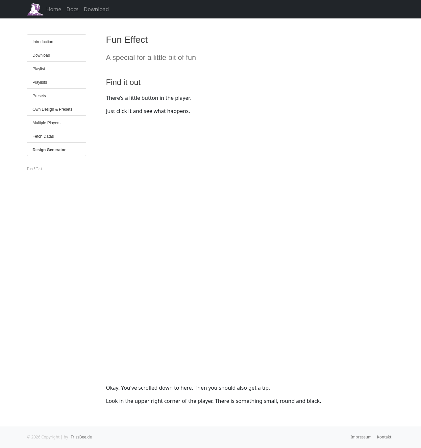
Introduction (43, 42)
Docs (72, 9)
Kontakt (384, 437)
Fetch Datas (43, 136)
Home (54, 9)
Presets (39, 96)
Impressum (361, 437)
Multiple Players (47, 123)
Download (96, 9)
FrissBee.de (81, 437)
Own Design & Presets (52, 109)
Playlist (39, 69)
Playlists (40, 82)
